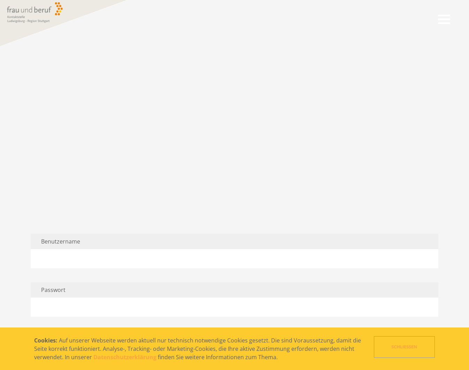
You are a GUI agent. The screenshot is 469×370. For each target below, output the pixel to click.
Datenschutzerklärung (124, 357)
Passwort (53, 290)
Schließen (404, 347)
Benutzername (60, 241)
